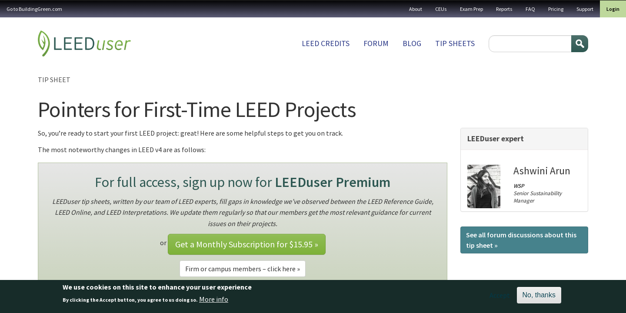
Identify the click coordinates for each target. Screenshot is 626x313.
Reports (504, 9)
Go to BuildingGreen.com (34, 9)
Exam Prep (471, 9)
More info (213, 301)
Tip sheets (455, 43)
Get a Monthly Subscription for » (246, 244)
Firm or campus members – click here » (242, 268)
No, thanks (539, 297)
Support (584, 9)
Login (612, 9)
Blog (412, 43)
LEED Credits (326, 43)
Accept (499, 297)
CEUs (441, 9)
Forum (376, 43)
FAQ (530, 9)
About (415, 9)
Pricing (555, 9)
